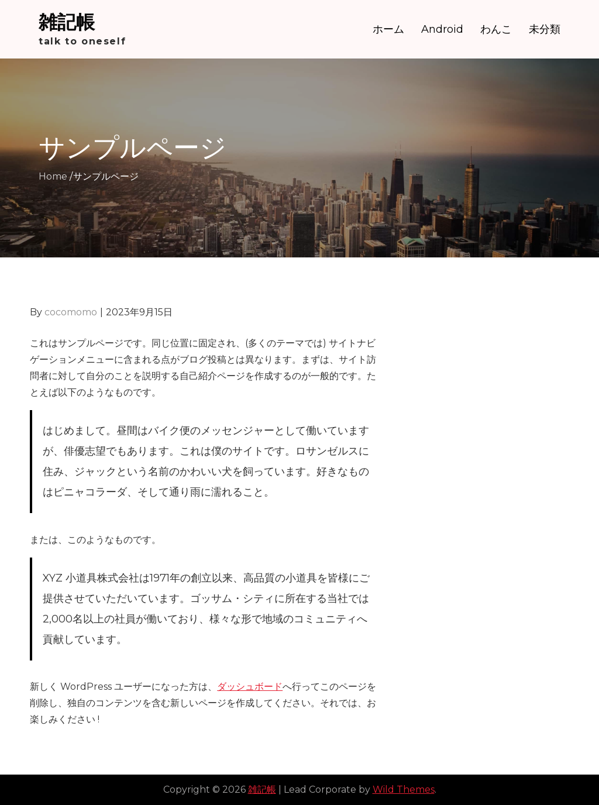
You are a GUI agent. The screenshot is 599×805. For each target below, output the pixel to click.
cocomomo (70, 312)
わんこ (496, 29)
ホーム (388, 29)
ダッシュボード (250, 686)
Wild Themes (404, 789)
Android (442, 29)
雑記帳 (67, 22)
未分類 (544, 29)
